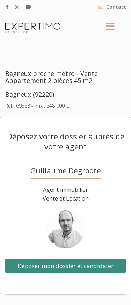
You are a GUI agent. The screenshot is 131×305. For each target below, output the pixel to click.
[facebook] (7, 6)
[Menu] (110, 27)
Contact (116, 6)
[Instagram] (17, 6)
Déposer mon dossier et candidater (65, 266)
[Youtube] (28, 6)
